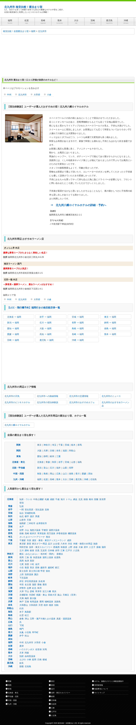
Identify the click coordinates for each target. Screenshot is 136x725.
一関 (21, 509)
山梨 (65, 468)
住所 (5, 257)
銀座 (32, 550)
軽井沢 (33, 533)
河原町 (32, 595)
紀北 (34, 588)
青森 (48, 462)
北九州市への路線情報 (47, 396)
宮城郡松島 (30, 513)
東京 (39, 445)
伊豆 (21, 581)
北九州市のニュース (111, 396)
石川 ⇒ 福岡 (45, 322)
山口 (65, 474)
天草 (21, 653)
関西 (18, 450)
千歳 (57, 499)
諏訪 (36, 574)
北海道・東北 (18, 462)
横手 (27, 516)
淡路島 (57, 601)
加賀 (27, 564)
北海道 (40, 462)
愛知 (39, 456)
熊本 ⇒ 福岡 (110, 334)
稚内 (91, 499)
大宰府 (37, 94)
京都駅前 (23, 595)
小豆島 (28, 632)
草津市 (38, 591)
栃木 (73, 445)
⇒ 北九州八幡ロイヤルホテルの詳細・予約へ (78, 205)
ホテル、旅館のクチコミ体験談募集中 (109, 681)
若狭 (37, 567)
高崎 (27, 533)
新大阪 (33, 598)
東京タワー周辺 (39, 544)
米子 (21, 612)
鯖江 (57, 567)
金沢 (37, 564)
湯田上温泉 (47, 557)
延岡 (34, 659)
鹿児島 (78, 479)
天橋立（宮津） (70, 595)
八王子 (92, 547)
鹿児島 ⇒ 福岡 (47, 340)
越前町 (51, 567)
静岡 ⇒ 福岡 (110, 322)
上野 (70, 547)
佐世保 (38, 649)
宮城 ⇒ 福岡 (78, 317)
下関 (21, 625)
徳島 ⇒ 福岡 (110, 328)
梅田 (27, 598)
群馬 (80, 445)
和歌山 (72, 450)
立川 (21, 550)
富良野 (102, 499)
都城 (44, 659)
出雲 (21, 615)
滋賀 (65, 450)
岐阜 (52, 456)
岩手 (60, 462)
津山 (27, 619)
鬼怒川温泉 (35, 530)
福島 (80, 462)
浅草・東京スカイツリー (40, 547)
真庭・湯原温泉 (63, 619)
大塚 (80, 547)
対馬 (45, 649)
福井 (58, 468)
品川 (50, 544)
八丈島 (76, 550)
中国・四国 (18, 474)
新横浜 (60, 554)
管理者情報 (98, 685)
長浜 (54, 591)
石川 (52, 468)
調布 (27, 550)
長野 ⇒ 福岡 (78, 322)
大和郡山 (23, 605)
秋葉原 (64, 547)
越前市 (43, 567)
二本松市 (31, 523)
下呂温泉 (23, 578)
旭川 (63, 499)
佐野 (21, 530)
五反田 (43, 550)
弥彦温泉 (37, 557)
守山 (27, 591)
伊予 (21, 636)
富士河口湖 (34, 571)
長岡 (21, 557)
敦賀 (27, 567)
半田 (21, 584)
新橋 (98, 547)
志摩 (29, 588)
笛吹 (48, 571)
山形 (73, 462)
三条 (27, 557)
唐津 (21, 646)
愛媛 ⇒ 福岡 (13, 334)
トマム (69, 499)
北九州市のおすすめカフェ (82, 402)
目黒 (37, 550)
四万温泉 (51, 533)
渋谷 (70, 544)
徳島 (71, 474)
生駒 (56, 605)
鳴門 (21, 629)
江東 (62, 550)
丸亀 (21, 632)
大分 (65, 479)
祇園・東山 (41, 595)
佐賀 (46, 479)
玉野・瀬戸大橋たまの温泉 (42, 619)
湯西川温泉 (54, 530)
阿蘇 (27, 653)
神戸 (21, 601)
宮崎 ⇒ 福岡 (13, 340)
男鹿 (37, 516)
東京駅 (22, 544)
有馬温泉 (34, 601)
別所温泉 (29, 574)
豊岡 (41, 601)
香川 (77, 474)
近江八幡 (46, 591)
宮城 (67, 462)
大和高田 (33, 605)
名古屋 (28, 584)
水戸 (21, 527)
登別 (21, 503)
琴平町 (35, 632)
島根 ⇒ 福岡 (78, 328)
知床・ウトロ (25, 499)
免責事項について (101, 689)
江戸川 (69, 550)
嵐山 (59, 595)
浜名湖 (41, 581)
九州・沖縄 (18, 479)
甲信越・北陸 (13, 696)
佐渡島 (57, 557)
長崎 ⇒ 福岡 (78, 334)
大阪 (39, 450)
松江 (27, 615)
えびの (22, 659)
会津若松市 (41, 523)
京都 (52, 450)
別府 (21, 656)
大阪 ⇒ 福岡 (45, 328)
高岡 (21, 561)
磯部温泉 (72, 533)
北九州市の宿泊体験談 (47, 402)
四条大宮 (52, 595)
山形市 (22, 520)
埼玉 (54, 445)
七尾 (21, 564)
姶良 (21, 663)
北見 (80, 499)
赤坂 (75, 547)
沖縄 (86, 479)
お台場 (56, 544)
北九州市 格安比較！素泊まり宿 (23, 6)
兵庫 (46, 450)
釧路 (86, 499)
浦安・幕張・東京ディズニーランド (49, 540)
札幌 (47, 499)
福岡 (39, 479)
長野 (71, 468)
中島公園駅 (38, 499)
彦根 (32, 591)
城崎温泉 (49, 601)
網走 (75, 499)
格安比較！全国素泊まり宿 (67, 723)
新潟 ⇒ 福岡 (13, 322)
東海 (18, 456)
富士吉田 (23, 571)
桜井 (46, 605)
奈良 (58, 450)
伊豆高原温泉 (31, 581)
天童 (29, 520)
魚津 (27, 561)
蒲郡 (34, 584)
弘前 (21, 506)
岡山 (52, 474)
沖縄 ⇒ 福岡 (78, 340)
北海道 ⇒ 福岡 (14, 317)
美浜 (32, 567)
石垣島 (93, 479)
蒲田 (104, 547)
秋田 (54, 462)
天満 (21, 598)
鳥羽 (39, 588)
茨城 (67, 445)
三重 (58, 456)
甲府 (43, 571)
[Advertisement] (68, 55)
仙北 (21, 516)
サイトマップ (99, 693)
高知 (90, 474)
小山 (27, 530)
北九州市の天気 (12, 396)
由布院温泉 (30, 656)
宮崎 (71, 479)
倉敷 (21, 619)
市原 (29, 540)
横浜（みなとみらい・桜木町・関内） (37, 554)
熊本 (58, 479)
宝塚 (27, 601)
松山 (27, 636)
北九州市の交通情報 (78, 396)
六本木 (64, 544)
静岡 (46, 456)
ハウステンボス (26, 649)
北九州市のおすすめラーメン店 (115, 404)
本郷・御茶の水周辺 (82, 544)
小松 (32, 564)
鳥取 (39, 474)
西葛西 (56, 547)
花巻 (47, 509)
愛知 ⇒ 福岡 (13, 328)
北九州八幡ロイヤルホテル (17, 425)
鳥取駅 (28, 612)
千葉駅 (22, 540)
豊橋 (39, 584)
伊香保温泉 (61, 533)
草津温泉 (41, 533)
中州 (9, 94)
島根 (46, 474)
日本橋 (51, 550)
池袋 (95, 544)
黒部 (32, 561)
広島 (58, 474)
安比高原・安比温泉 (34, 509)
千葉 (60, 445)
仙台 (21, 513)
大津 (21, 591)
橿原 (51, 605)
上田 (21, 574)
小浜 (21, 567)
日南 (39, 659)
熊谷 (48, 537)
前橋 (21, 533)
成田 (69, 540)
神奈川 (47, 445)
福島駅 (22, 523)
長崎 (52, 479)
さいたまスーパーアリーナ (32, 537)
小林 (29, 659)
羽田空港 (23, 547)
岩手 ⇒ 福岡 (45, 317)
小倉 (49, 94)
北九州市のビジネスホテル (17, 402)
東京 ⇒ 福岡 (110, 317)
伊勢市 (22, 588)
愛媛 (84, 474)
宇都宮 (45, 530)
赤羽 (57, 550)
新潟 (39, 468)
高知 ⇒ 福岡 (45, 334)
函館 (52, 499)
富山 (46, 468)
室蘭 (96, 499)
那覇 (21, 666)
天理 (40, 605)
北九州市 (22, 94)
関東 (18, 445)
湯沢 (32, 516)
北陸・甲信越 (18, 468)
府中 (86, 547)
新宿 (29, 544)
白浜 (21, 608)
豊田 (44, 584)
